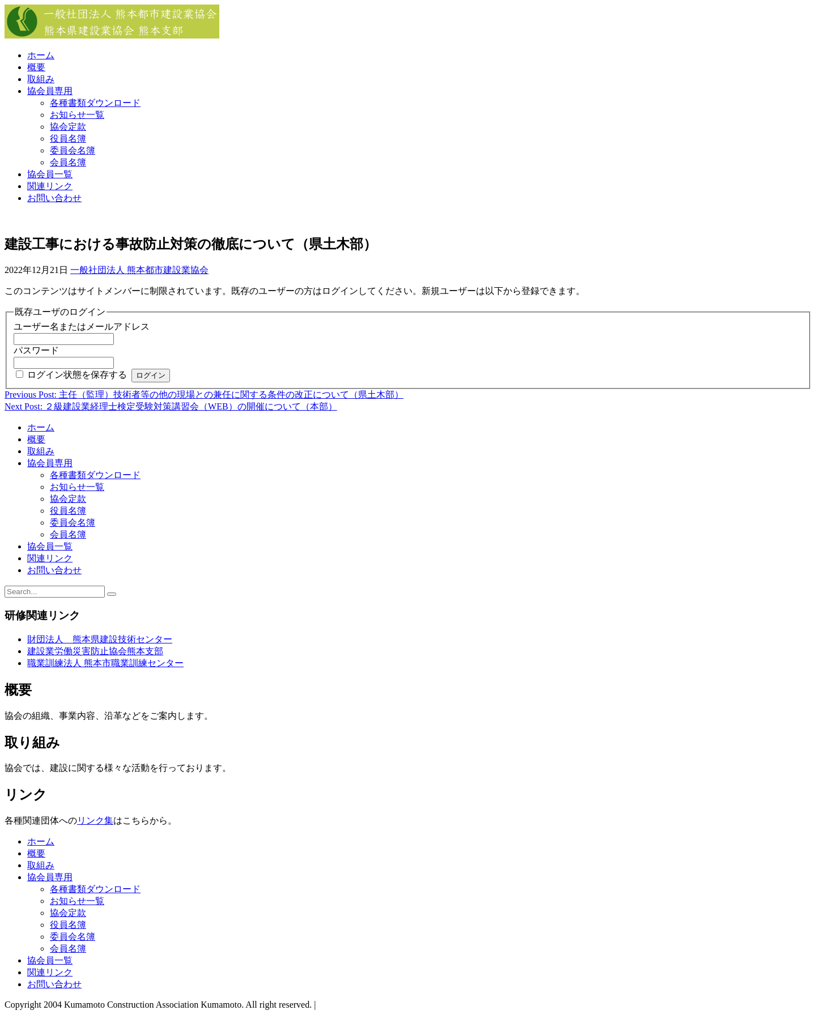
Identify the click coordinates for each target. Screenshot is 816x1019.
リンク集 (95, 820)
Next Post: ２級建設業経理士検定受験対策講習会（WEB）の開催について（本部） (171, 406)
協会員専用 (50, 91)
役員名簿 (68, 138)
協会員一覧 (50, 174)
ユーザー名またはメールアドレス (82, 326)
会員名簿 (68, 162)
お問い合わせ (54, 198)
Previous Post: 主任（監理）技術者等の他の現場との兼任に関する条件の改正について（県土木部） (204, 394)
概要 (36, 67)
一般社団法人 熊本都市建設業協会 (139, 270)
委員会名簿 (72, 150)
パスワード (36, 350)
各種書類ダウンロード (95, 103)
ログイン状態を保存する (77, 375)
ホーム (40, 55)
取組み (40, 79)
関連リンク (50, 186)
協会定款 (68, 126)
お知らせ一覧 (77, 115)
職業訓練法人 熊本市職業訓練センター (105, 663)
